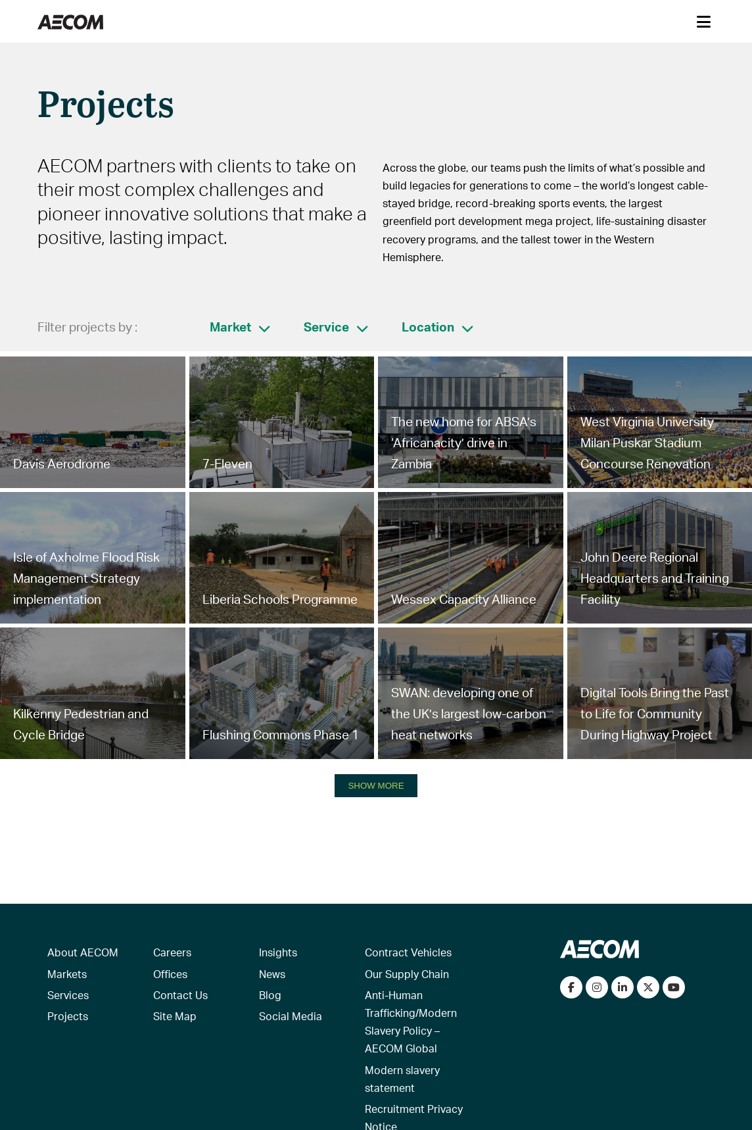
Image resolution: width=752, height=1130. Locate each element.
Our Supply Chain (407, 974)
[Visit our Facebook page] (571, 987)
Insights (278, 952)
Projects (67, 1016)
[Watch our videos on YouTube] (674, 987)
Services (68, 995)
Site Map (175, 1016)
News (272, 974)
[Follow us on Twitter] (648, 987)
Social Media (290, 1016)
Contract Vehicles (408, 952)
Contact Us (180, 995)
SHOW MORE (376, 786)
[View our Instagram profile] (597, 987)
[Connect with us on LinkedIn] (622, 987)
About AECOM (82, 952)
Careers (172, 952)
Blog (270, 995)
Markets (67, 974)
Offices (170, 974)
